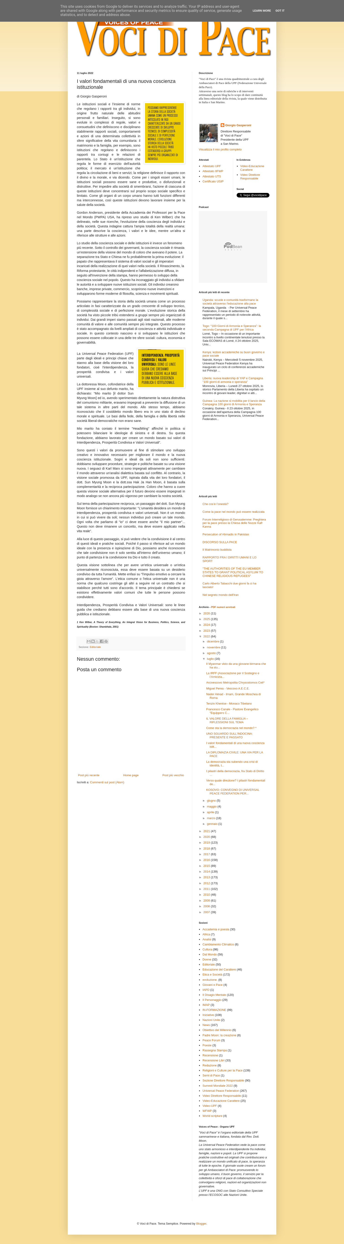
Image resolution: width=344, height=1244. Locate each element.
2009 (207, 900)
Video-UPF (209, 1105)
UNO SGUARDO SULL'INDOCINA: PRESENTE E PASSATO (229, 735)
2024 (207, 624)
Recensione (210, 1055)
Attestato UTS (211, 176)
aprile (211, 812)
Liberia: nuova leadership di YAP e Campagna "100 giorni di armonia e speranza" (232, 380)
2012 (207, 883)
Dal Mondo (209, 954)
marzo (211, 818)
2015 (207, 866)
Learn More (262, 10)
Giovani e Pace (212, 984)
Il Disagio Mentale (214, 995)
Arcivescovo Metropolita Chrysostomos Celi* (235, 682)
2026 (207, 613)
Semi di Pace (211, 1075)
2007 (207, 912)
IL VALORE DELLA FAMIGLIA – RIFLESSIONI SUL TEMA (227, 720)
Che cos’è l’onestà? (215, 504)
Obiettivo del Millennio (216, 1030)
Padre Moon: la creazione (219, 1035)
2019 (207, 842)
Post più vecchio (173, 775)
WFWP (207, 1110)
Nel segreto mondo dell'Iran (220, 595)
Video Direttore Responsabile (250, 176)
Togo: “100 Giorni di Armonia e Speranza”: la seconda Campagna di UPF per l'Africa (231, 327)
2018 (207, 848)
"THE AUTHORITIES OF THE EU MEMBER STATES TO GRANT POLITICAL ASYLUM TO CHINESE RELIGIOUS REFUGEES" (232, 572)
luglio (211, 658)
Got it (280, 10)
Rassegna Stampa (214, 1050)
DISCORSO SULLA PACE (219, 542)
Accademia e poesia (215, 929)
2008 (207, 906)
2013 (207, 877)
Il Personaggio (211, 1000)
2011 (207, 889)
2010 (207, 894)
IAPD (205, 990)
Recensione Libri (213, 1060)
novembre (214, 647)
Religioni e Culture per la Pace (222, 1070)
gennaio (212, 824)
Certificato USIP (212, 181)
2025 (207, 619)
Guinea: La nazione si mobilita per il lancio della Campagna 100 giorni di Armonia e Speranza (233, 402)
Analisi (206, 939)
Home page (131, 775)
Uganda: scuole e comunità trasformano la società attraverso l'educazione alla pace (230, 301)
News (206, 1025)
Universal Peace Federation (220, 1090)
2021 (207, 831)
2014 (207, 871)
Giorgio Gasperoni (238, 125)
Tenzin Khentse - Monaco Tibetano (229, 703)
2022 (207, 636)
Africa (206, 934)
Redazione (209, 1065)
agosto (212, 653)
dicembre (213, 641)
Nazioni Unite (211, 1020)
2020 (207, 837)
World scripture (212, 1116)
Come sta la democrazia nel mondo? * (231, 728)
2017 (207, 854)
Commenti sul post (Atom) (107, 782)
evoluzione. (209, 979)
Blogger (201, 1223)
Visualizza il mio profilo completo (220, 149)
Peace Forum (211, 1040)
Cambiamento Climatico (218, 944)
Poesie (207, 1045)
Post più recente (88, 775)
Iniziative (208, 1015)
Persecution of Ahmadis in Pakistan (225, 534)
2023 (207, 630)
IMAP (206, 1005)
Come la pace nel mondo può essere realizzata (233, 511)
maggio (212, 806)
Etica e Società (212, 974)
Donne (206, 959)
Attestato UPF (211, 166)
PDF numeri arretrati (223, 607)
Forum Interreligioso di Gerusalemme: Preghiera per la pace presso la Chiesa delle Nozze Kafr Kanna (234, 523)
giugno (212, 800)
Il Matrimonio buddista (216, 549)
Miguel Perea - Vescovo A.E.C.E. (227, 688)
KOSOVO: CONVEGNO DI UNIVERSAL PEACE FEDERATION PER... (232, 791)
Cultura (207, 949)
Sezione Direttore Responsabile (223, 1080)
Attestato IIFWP (212, 171)
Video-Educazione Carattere (252, 167)
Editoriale (95, 646)
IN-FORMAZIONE (214, 1010)
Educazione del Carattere (219, 969)
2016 (207, 860)
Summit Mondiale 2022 (217, 1085)
